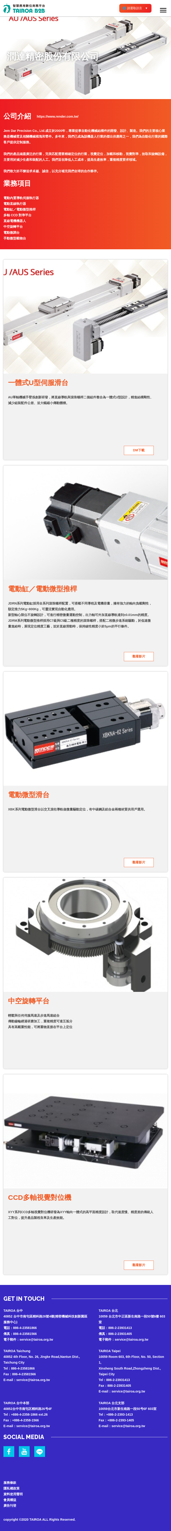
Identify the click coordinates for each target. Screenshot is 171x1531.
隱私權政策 (11, 1487)
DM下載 (139, 450)
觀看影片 (138, 656)
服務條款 (9, 1482)
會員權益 (9, 1499)
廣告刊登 (9, 1505)
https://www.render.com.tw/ (58, 116)
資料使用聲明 (13, 1493)
